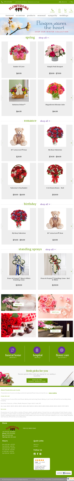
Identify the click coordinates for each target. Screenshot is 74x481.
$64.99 (18, 111)
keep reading (53, 393)
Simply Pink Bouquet (55, 66)
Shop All (43, 38)
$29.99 (18, 157)
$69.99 (18, 73)
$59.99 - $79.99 (55, 73)
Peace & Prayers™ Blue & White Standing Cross (18, 279)
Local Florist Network (58, 479)
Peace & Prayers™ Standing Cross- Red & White (55, 279)
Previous (2, 60)
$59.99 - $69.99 (19, 195)
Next (71, 60)
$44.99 (55, 111)
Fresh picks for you (37, 373)
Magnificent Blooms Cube (55, 105)
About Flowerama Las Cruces (10, 390)
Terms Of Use (38, 479)
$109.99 (55, 195)
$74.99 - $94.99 (55, 157)
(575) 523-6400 (8, 2)
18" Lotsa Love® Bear (19, 150)
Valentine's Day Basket (18, 188)
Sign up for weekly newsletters (37, 380)
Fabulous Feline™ (18, 105)
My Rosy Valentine (55, 150)
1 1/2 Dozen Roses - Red (55, 188)
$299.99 (19, 285)
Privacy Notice (47, 479)
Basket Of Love (18, 66)
